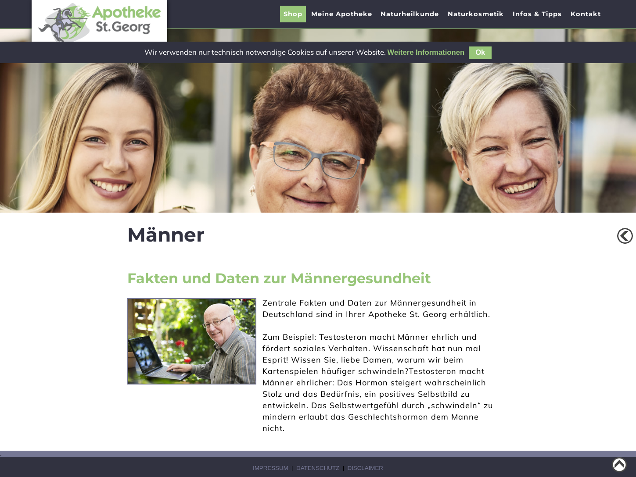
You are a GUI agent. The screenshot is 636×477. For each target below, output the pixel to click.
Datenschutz (317, 468)
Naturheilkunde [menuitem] (410, 14)
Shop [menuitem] (293, 14)
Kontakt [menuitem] (586, 14)
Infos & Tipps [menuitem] (537, 14)
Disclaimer (365, 468)
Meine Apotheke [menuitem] (341, 14)
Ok (480, 52)
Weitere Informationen (426, 52)
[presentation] (342, 14)
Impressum (270, 468)
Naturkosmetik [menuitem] (476, 14)
